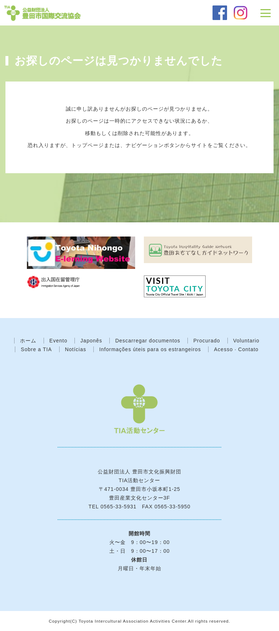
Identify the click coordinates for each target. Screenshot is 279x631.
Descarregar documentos (147, 341)
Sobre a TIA (36, 349)
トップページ (87, 145)
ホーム (28, 341)
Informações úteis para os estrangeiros (150, 349)
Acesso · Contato (236, 349)
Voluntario (246, 341)
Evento (58, 341)
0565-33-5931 (119, 506)
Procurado (206, 341)
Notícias (75, 349)
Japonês (91, 341)
